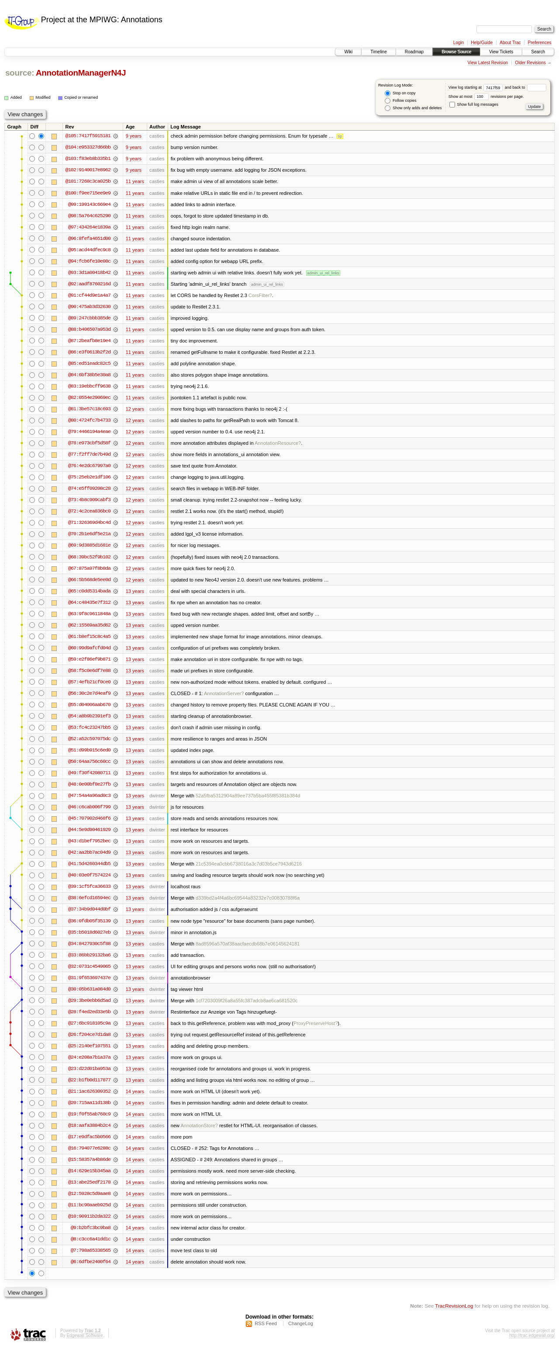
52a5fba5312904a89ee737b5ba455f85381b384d (248, 795)
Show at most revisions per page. (486, 96)
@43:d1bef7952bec (89, 841)
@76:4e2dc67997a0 (89, 465)
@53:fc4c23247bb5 (89, 727)
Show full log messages (473, 104)
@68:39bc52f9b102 (89, 557)
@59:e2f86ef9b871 (89, 659)
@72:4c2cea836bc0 (89, 511)
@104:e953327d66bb (88, 147)
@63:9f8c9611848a (89, 613)
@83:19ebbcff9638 (89, 386)
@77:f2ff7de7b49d (89, 454)
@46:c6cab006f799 (89, 806)
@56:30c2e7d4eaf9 (89, 693)
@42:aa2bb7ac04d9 (89, 852)
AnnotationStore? (198, 1125)
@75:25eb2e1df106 (89, 477)
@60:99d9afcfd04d (89, 647)
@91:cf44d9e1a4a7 (89, 295)
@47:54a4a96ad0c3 (89, 795)
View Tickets (501, 51)
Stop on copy (400, 93)
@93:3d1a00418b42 (89, 272)
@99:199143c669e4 (89, 204)
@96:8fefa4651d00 (89, 238)
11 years (135, 181)
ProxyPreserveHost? (315, 1023)
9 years (133, 136)
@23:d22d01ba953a (89, 1068)
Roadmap (414, 51)
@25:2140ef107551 (89, 1045)
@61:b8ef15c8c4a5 (89, 636)
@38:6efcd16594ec (89, 897)
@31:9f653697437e (89, 977)
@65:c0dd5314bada (89, 591)
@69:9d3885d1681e (89, 545)
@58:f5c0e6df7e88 (89, 670)
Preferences (540, 42)
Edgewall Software (84, 1335)
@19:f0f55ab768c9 (89, 1114)
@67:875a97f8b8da (89, 568)
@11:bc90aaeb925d (89, 1205)
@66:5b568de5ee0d (89, 579)
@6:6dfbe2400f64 (90, 1261)
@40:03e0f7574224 (89, 875)
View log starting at (477, 87)
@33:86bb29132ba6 (89, 955)
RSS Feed (266, 1323)
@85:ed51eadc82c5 (89, 363)
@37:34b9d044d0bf (89, 909)
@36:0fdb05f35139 (89, 921)
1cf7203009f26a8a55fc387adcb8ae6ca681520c (246, 1000)
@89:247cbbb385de (89, 318)
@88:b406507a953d (89, 329)
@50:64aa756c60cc (89, 761)
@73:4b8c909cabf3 (89, 499)
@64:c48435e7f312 (89, 602)
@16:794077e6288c (89, 1148)
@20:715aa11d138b (89, 1102)
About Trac (510, 42)
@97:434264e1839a (89, 227)
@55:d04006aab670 (89, 704)
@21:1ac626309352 (89, 1091)
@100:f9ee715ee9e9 (88, 193)
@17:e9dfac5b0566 (89, 1136)
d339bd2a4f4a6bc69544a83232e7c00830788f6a (248, 897)
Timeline (378, 51)
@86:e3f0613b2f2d (89, 352)
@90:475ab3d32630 (89, 306)
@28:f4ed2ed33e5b (89, 1011)
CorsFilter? (260, 295)
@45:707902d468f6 (89, 818)
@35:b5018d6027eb (89, 932)
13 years (135, 591)
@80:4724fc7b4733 (89, 420)
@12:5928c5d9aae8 (89, 1193)
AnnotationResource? (278, 443)
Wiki (348, 51)
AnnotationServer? (224, 693)
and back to (525, 87)
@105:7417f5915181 (88, 135)
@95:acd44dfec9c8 (89, 249)
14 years (135, 1091)
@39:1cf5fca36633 (89, 886)
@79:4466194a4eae (89, 431)
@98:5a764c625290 (89, 215)
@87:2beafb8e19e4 (89, 340)
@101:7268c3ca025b (88, 181)
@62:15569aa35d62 (89, 625)
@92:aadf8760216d (89, 283)
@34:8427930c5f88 (89, 943)
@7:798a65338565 (90, 1250)
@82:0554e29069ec (89, 397)
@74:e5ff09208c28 (89, 488)
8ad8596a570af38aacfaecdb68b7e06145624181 (248, 943)
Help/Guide (482, 42)
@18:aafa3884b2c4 (89, 1125)
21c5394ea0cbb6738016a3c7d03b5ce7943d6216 (249, 863)
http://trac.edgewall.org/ (532, 1335)
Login (458, 42)
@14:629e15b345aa (89, 1170)
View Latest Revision (487, 62)
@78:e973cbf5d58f (89, 443)
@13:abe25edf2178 (89, 1182)
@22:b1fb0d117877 (89, 1080)
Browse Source (456, 51)
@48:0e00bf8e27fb (89, 784)
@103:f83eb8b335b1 (88, 158)
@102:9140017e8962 (88, 169)
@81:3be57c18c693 (89, 408)
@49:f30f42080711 (89, 772)
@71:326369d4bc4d (89, 522)
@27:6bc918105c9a (89, 1023)
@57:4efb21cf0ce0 (89, 682)
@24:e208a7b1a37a (89, 1057)
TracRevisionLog (454, 1306)
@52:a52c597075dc (89, 738)
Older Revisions (530, 62)
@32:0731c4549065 (89, 966)
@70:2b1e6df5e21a (89, 533)
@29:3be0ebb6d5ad (89, 1000)
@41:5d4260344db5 (89, 863)
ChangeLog (300, 1323)
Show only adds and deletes (413, 108)
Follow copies (400, 101)
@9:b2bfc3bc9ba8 (90, 1227)
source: (19, 72)
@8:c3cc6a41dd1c (90, 1239)
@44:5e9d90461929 (89, 829)
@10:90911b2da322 (89, 1216)
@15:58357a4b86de (89, 1159)
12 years (135, 409)
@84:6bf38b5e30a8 (89, 374)
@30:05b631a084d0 (89, 989)
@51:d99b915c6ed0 (89, 750)
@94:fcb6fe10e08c (89, 261)
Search (538, 51)
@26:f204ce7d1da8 (89, 1034)
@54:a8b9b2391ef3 (89, 716)
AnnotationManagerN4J (81, 72)
